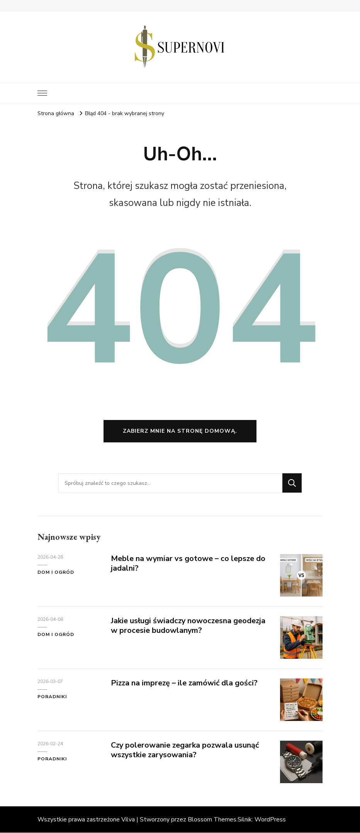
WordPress (270, 820)
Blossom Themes (212, 820)
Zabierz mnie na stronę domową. (180, 431)
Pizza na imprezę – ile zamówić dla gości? (185, 683)
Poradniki (52, 697)
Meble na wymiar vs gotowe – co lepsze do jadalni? (188, 564)
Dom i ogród (55, 572)
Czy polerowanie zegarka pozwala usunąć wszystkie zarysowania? (185, 750)
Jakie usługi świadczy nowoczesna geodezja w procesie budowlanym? (189, 626)
